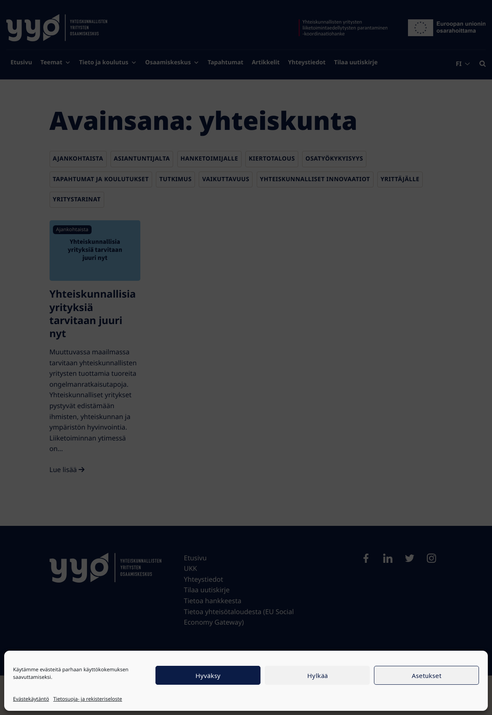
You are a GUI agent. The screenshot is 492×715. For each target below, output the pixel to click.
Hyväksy (208, 675)
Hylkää (317, 675)
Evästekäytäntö (31, 698)
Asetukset (427, 675)
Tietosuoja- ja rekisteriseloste (87, 698)
